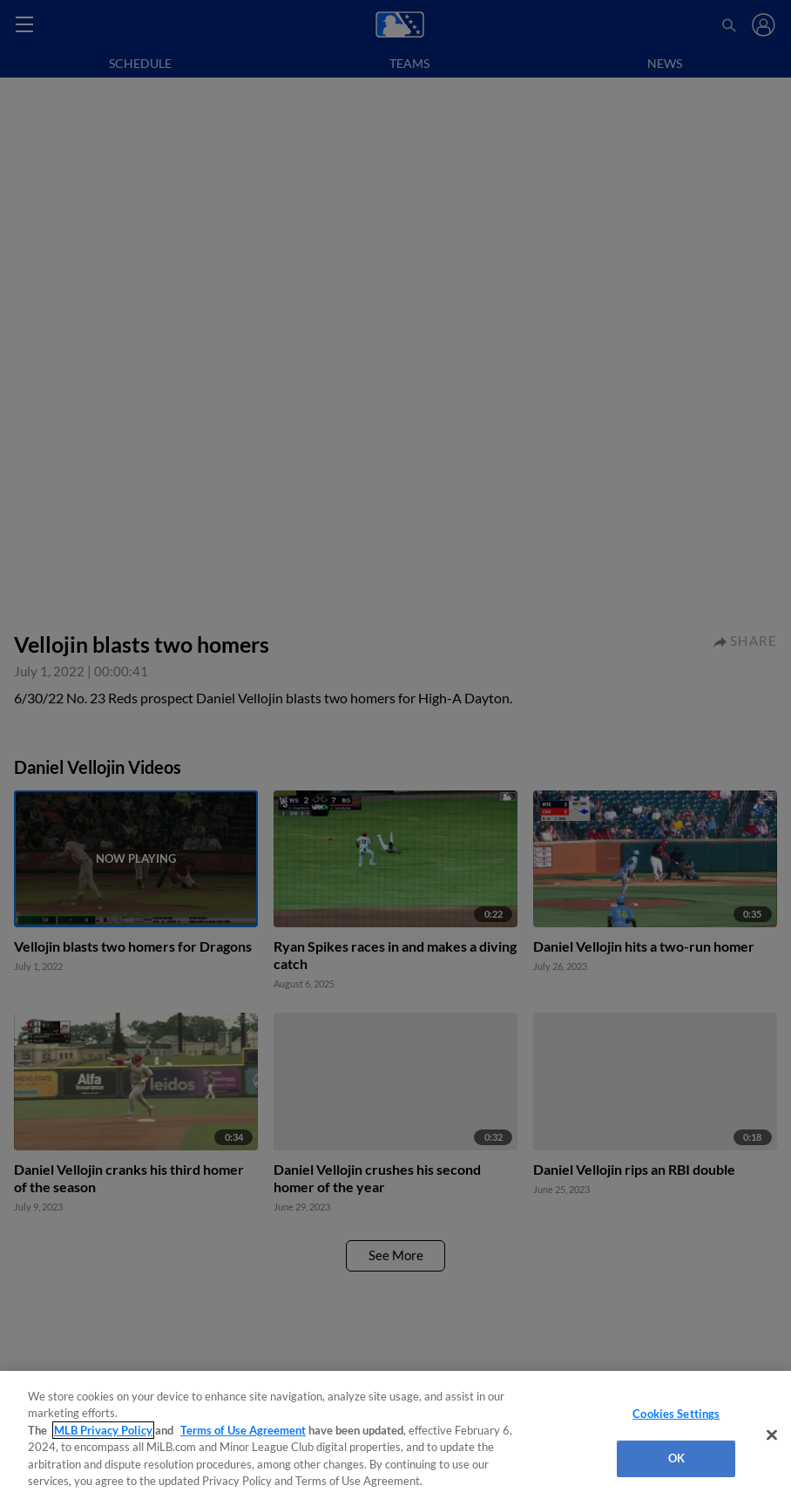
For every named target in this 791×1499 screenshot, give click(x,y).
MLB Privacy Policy (103, 1430)
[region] (395, 1435)
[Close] (772, 1435)
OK (676, 1458)
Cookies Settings (676, 1414)
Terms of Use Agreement (243, 1430)
